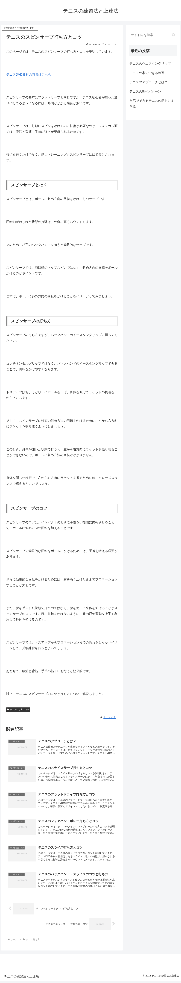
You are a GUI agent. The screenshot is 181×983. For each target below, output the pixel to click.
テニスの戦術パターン (145, 91)
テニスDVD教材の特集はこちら (28, 74)
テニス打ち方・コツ (18, 709)
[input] (153, 35)
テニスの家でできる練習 (146, 73)
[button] (174, 35)
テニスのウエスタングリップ (150, 63)
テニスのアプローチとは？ (148, 82)
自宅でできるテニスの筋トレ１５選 (151, 103)
